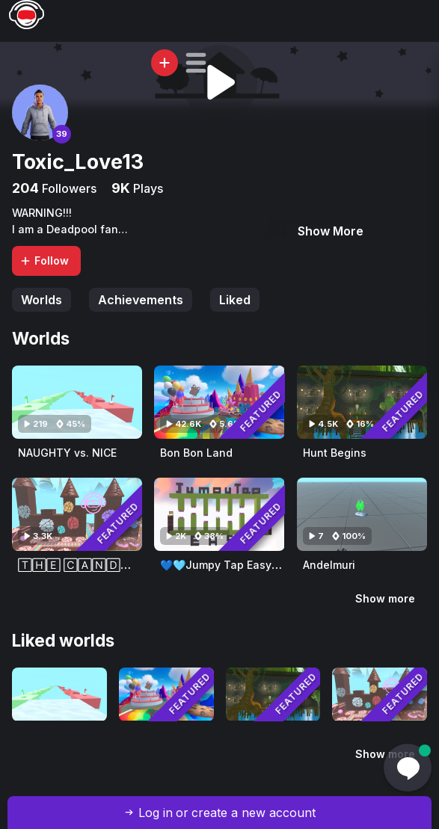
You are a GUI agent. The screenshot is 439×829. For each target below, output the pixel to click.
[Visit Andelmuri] (362, 514)
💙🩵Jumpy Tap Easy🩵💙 (228, 564)
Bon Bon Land (196, 452)
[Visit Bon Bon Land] (219, 402)
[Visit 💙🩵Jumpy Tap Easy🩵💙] (219, 514)
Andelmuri (329, 564)
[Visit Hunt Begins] (362, 402)
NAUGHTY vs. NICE (67, 452)
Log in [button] (155, 812)
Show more (385, 598)
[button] (196, 63)
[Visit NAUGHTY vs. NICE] (77, 402)
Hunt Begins (334, 452)
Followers (67, 188)
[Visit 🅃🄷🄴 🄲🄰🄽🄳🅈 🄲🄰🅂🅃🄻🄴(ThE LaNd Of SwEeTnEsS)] (77, 514)
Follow (44, 260)
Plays (146, 188)
